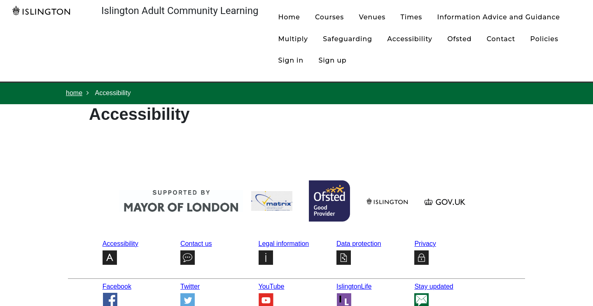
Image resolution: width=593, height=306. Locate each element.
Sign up (333, 60)
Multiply (293, 39)
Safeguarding (347, 39)
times (412, 17)
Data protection (358, 243)
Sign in (291, 60)
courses (329, 17)
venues (372, 17)
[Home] (43, 10)
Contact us (196, 243)
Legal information (284, 243)
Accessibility (409, 39)
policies (544, 39)
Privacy (425, 243)
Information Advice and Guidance (498, 17)
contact (501, 39)
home (289, 17)
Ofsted (459, 39)
